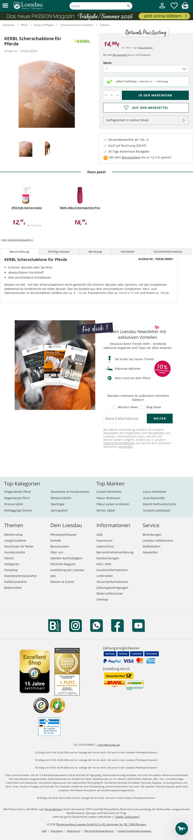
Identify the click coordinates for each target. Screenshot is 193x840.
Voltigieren (11, 564)
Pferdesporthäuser (63, 535)
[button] (5, 5)
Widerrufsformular (109, 593)
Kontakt (55, 540)
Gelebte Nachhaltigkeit (66, 558)
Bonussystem (120, 54)
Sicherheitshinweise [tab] (168, 252)
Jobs (53, 576)
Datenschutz (105, 546)
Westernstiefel (61, 498)
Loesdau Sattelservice (158, 540)
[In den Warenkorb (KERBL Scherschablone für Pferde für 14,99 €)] (155, 95)
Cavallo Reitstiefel (108, 492)
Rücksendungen (107, 558)
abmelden (125, 447)
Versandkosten (145, 47)
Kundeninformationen (112, 570)
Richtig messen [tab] (59, 252)
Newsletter (150, 552)
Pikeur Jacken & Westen (112, 504)
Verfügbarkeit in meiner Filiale (127, 120)
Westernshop (13, 535)
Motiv (114, 63)
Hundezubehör (14, 552)
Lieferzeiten (104, 576)
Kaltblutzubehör (15, 582)
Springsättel (59, 510)
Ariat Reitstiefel (154, 498)
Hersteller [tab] (128, 252)
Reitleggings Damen (18, 510)
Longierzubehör (15, 540)
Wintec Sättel (105, 510)
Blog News (153, 407)
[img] (185, 8)
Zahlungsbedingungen (112, 588)
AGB (99, 535)
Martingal (57, 504)
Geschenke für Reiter (19, 546)
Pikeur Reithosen (108, 498)
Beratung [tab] (95, 252)
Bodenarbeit (13, 588)
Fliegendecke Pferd (17, 492)
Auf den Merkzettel (150, 107)
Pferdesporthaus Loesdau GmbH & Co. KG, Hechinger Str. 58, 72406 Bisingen (101, 824)
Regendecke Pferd (17, 498)
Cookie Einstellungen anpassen (134, 830)
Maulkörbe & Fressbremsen (70, 492)
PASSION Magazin (63, 564)
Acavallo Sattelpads (156, 510)
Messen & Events (62, 582)
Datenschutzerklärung (119, 443)
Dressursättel (13, 504)
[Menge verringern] (105, 95)
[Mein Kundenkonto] (162, 9)
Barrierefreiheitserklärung (114, 552)
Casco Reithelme (154, 492)
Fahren (9, 558)
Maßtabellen (151, 546)
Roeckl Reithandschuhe (159, 504)
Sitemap (102, 599)
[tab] (25, 149)
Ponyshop (11, 570)
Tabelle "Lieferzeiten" (127, 817)
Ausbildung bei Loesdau (67, 570)
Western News (128, 407)
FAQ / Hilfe (103, 564)
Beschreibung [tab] (19, 252)
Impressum (104, 540)
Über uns (56, 552)
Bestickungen (152, 535)
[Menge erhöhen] (117, 95)
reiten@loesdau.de (109, 745)
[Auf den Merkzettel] (146, 108)
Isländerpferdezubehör (20, 576)
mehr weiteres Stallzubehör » (17, 239)
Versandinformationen (112, 582)
